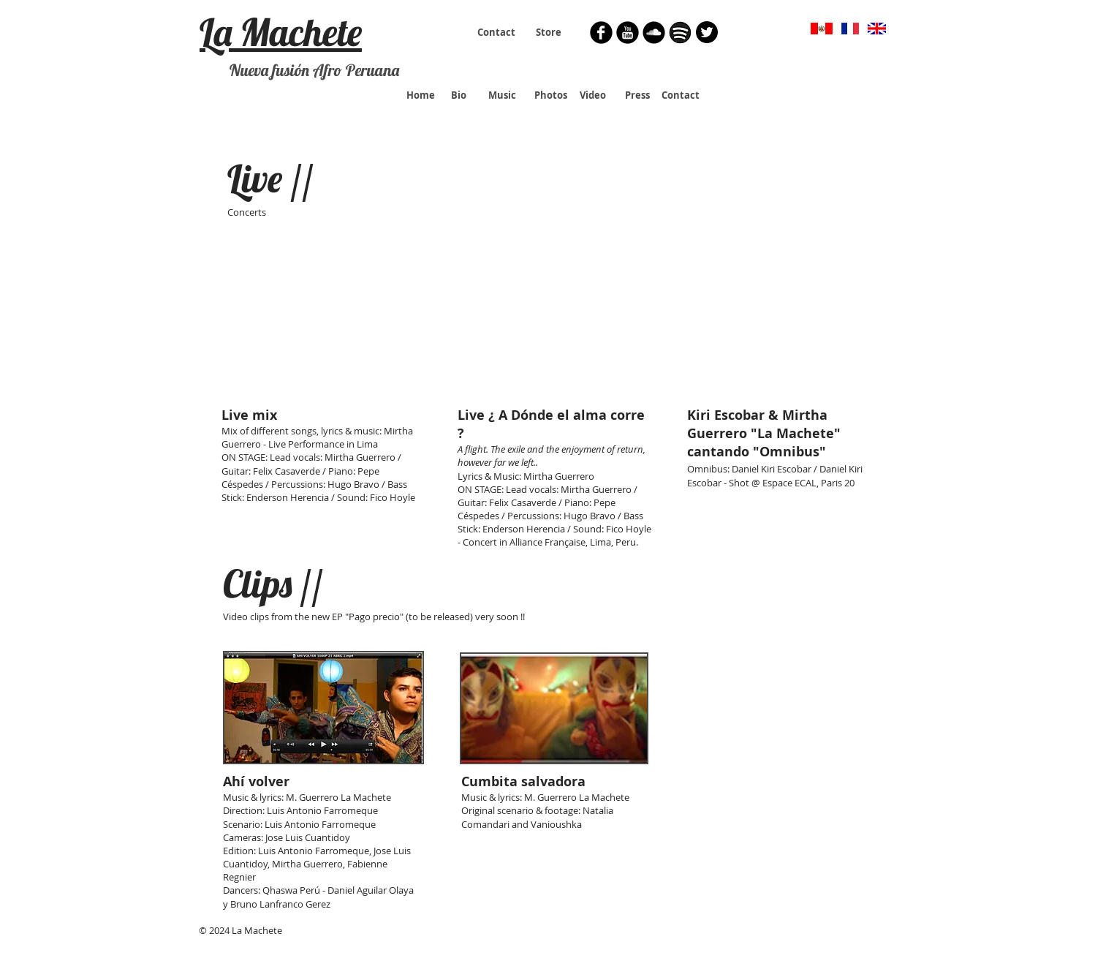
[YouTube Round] (627, 32)
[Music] (502, 95)
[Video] (593, 95)
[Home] (421, 95)
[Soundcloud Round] (654, 32)
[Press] (637, 95)
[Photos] (550, 95)
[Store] (548, 32)
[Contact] (496, 32)
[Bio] (458, 95)
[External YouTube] (322, 325)
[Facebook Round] (601, 32)
